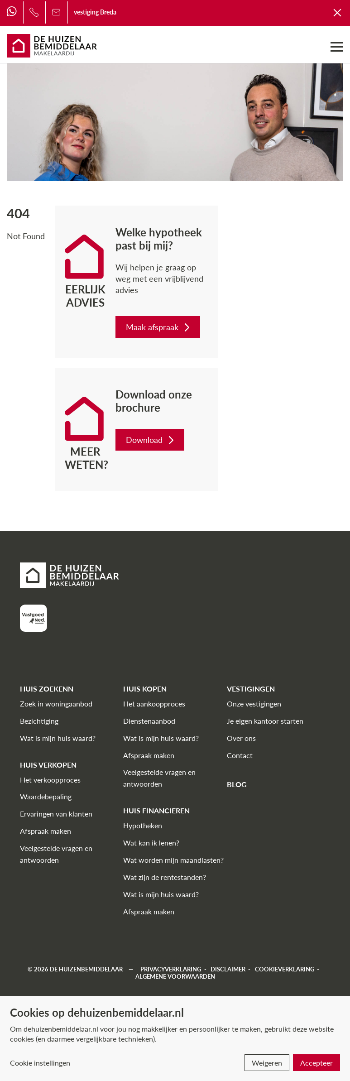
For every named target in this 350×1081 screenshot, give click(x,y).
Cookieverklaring (284, 969)
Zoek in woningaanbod (56, 703)
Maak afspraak (159, 327)
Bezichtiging (39, 720)
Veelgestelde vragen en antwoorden (56, 854)
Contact (240, 755)
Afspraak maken (45, 830)
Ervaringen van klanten (56, 813)
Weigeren (267, 1062)
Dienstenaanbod (149, 720)
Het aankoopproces (154, 703)
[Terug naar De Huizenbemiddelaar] (337, 12)
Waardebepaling (46, 796)
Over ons (241, 738)
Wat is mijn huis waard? (58, 738)
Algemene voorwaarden (175, 976)
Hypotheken (142, 825)
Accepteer (316, 1062)
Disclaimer (228, 969)
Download (151, 440)
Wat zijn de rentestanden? (164, 877)
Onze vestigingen (254, 703)
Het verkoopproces (50, 779)
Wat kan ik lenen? (151, 842)
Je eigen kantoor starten (265, 720)
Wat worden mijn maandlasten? (173, 859)
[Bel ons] (33, 12)
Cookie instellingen (40, 1062)
